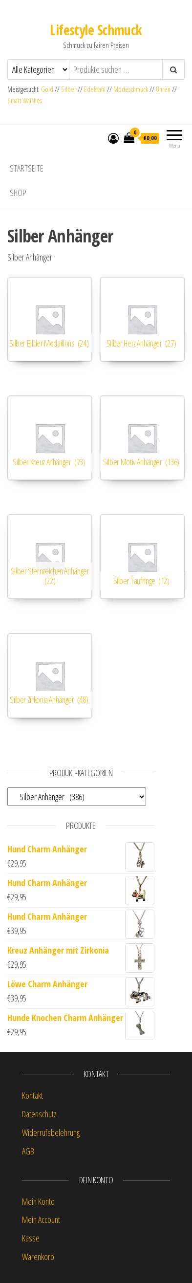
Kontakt (32, 1095)
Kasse (31, 1238)
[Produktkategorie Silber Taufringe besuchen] (142, 557)
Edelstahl (95, 89)
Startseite (26, 168)
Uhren (163, 89)
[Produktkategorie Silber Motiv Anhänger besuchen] (142, 438)
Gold (48, 89)
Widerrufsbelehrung (51, 1132)
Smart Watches (24, 100)
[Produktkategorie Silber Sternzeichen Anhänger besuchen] (50, 557)
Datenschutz (39, 1114)
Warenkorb (38, 1256)
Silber (68, 89)
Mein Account (41, 1219)
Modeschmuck (130, 89)
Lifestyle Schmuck (96, 30)
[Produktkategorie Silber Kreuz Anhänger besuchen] (50, 438)
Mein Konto (38, 1201)
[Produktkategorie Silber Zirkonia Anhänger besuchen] (50, 675)
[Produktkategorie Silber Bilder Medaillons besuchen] (50, 319)
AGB (28, 1151)
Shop (18, 192)
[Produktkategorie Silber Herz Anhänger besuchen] (142, 319)
